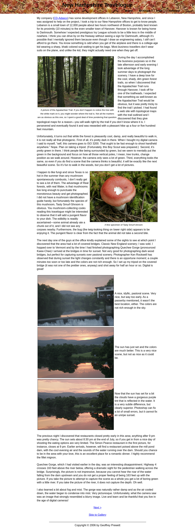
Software (174, 10)
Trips (159, 10)
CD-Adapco (61, 18)
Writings (144, 10)
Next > (97, 507)
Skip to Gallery (97, 514)
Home (129, 10)
